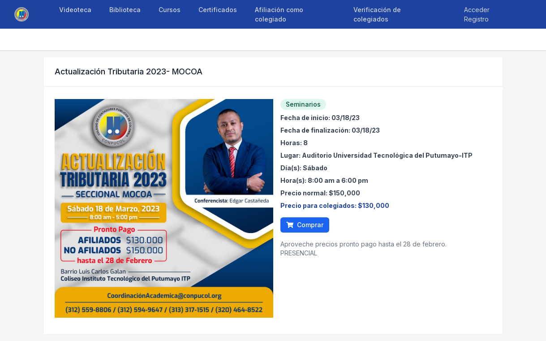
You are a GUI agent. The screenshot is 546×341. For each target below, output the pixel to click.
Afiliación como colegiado (279, 14)
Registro (476, 19)
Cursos (170, 9)
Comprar (304, 225)
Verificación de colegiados (377, 14)
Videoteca (75, 9)
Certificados (217, 9)
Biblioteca (125, 9)
